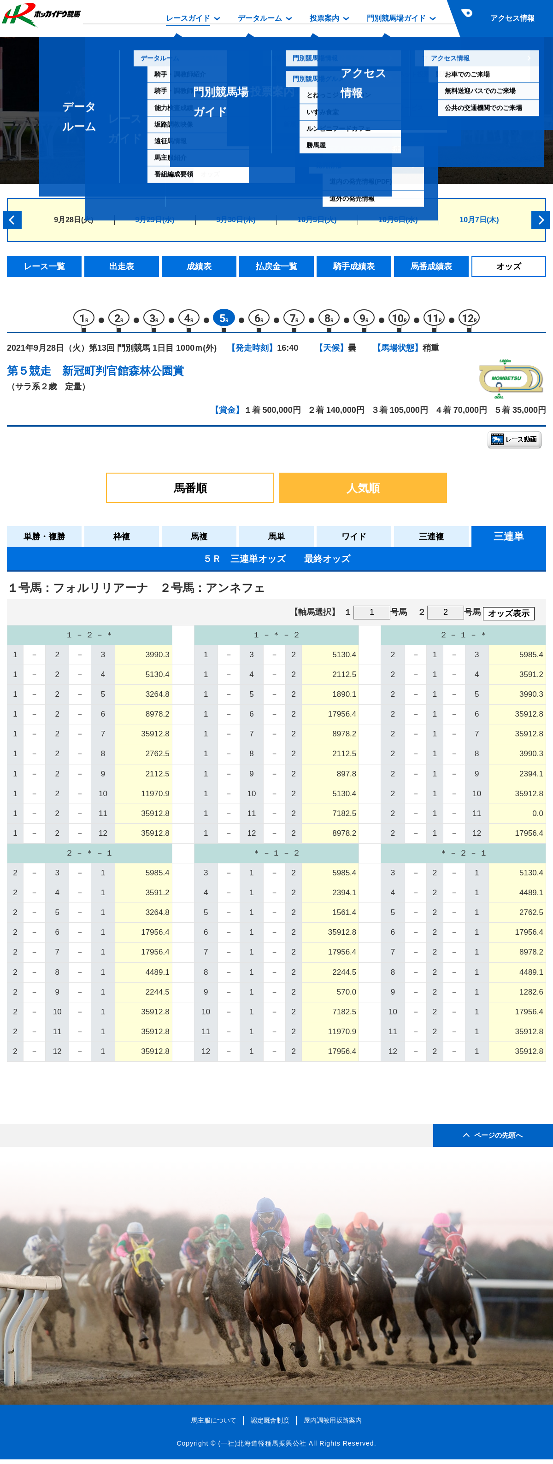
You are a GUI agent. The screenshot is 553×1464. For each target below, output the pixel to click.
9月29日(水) (154, 220)
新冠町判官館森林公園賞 (123, 375)
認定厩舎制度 (270, 1425)
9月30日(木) (235, 220)
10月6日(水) (398, 220)
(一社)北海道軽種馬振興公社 (262, 1448)
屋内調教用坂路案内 (333, 1425)
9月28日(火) (73, 220)
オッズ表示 (508, 618)
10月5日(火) (316, 220)
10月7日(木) (479, 220)
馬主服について (213, 1425)
